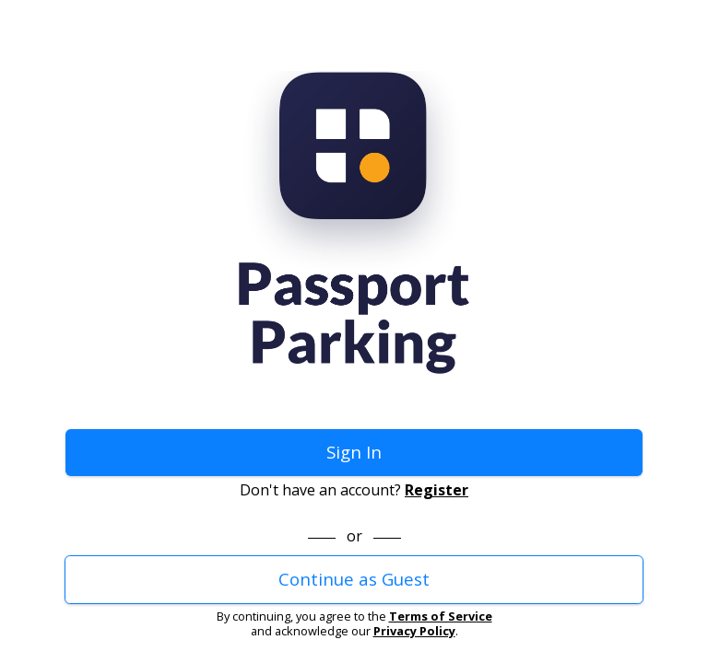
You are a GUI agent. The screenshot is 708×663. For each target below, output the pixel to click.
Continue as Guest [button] (354, 578)
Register (436, 490)
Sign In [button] (354, 451)
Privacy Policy (414, 630)
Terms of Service (440, 616)
